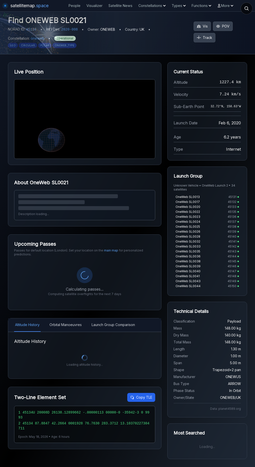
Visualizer (94, 5)
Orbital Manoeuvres (66, 325)
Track (204, 37)
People (74, 5)
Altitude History (27, 325)
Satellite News (120, 5)
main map (111, 250)
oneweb (37, 38)
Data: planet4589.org (225, 409)
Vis (202, 26)
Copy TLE (141, 397)
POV (223, 26)
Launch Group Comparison (113, 325)
